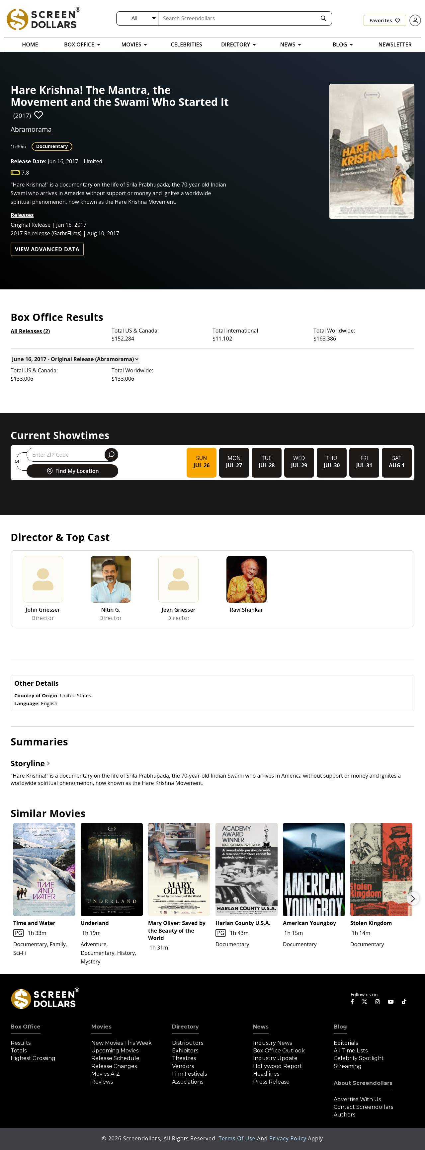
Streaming (348, 1066)
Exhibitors (185, 1050)
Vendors (183, 1066)
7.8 (25, 172)
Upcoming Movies (114, 1050)
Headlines (266, 1074)
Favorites (385, 20)
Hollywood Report (277, 1066)
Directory (185, 1027)
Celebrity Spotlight (359, 1058)
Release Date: (28, 161)
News (261, 1027)
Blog (340, 1027)
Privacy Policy (288, 1138)
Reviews (102, 1082)
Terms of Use (237, 1138)
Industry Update (275, 1058)
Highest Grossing (33, 1058)
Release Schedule (115, 1058)
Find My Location (72, 471)
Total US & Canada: (135, 330)
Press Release (271, 1082)
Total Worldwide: (334, 330)
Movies (101, 1027)
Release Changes (114, 1066)
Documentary (52, 146)
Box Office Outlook (279, 1050)
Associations (187, 1082)
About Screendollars (363, 1083)
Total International (235, 330)
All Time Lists (351, 1050)
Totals (19, 1050)
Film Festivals (189, 1074)
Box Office (26, 1027)
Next (413, 898)
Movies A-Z (105, 1074)
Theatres (184, 1058)
